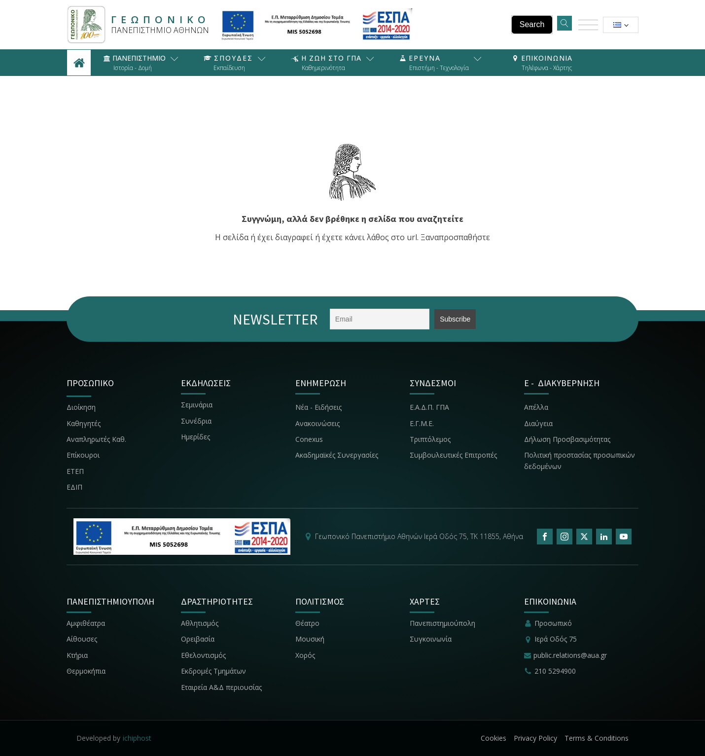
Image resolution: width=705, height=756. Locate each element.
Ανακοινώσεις (317, 423)
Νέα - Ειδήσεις (318, 407)
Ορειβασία (197, 639)
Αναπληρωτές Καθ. (96, 439)
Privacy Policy (535, 738)
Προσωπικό (553, 623)
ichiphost (137, 738)
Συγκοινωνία (432, 639)
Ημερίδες (195, 436)
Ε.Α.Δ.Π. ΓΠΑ (429, 407)
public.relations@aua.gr (570, 655)
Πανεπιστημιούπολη (442, 623)
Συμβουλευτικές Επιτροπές (453, 455)
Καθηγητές (84, 423)
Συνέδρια (196, 421)
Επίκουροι (83, 455)
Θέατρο (307, 623)
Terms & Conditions (596, 738)
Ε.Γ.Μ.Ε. (422, 423)
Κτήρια (77, 655)
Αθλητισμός (199, 623)
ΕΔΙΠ (74, 487)
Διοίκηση (81, 407)
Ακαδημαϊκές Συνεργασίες (336, 455)
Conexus (309, 439)
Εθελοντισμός (203, 655)
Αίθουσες (82, 639)
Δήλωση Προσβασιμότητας (567, 439)
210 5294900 (555, 671)
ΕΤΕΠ (75, 471)
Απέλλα (536, 407)
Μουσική (309, 639)
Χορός (305, 655)
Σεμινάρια (196, 404)
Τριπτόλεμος (430, 439)
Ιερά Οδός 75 (555, 639)
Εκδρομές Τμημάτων (213, 671)
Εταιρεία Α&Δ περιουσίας (222, 687)
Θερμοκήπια (86, 671)
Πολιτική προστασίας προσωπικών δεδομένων (579, 460)
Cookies (493, 738)
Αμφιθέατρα (86, 623)
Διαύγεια (538, 423)
